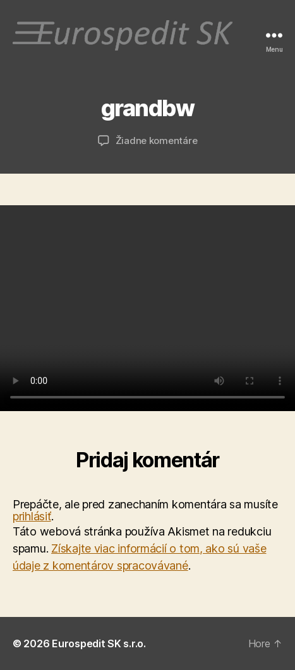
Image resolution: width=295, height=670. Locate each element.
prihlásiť (32, 516)
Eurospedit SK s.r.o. (99, 643)
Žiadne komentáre (157, 141)
